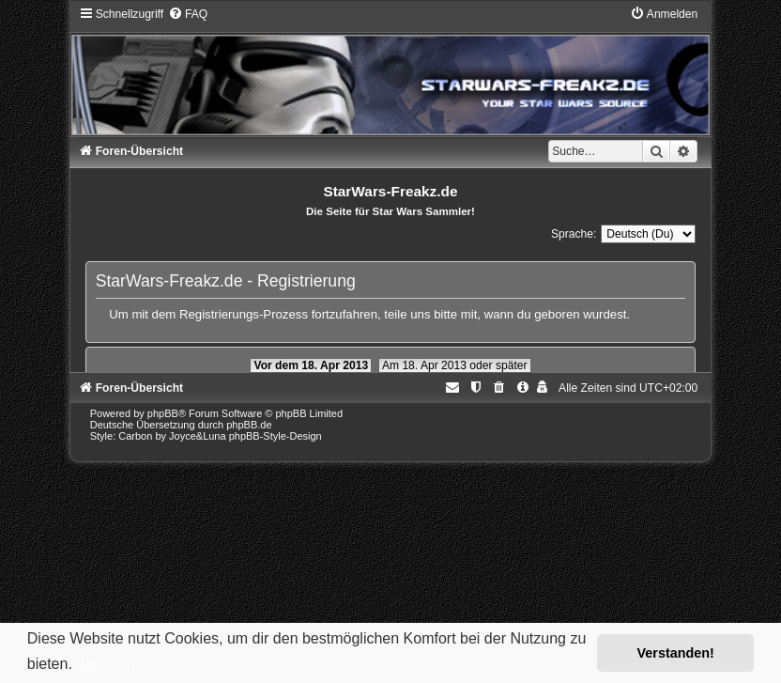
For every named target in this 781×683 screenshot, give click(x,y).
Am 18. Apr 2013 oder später (455, 365)
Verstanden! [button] (675, 652)
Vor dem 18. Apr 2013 (310, 365)
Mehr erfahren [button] (126, 664)
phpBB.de (248, 424)
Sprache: (573, 234)
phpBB (162, 413)
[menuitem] (187, 14)
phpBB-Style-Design (275, 436)
